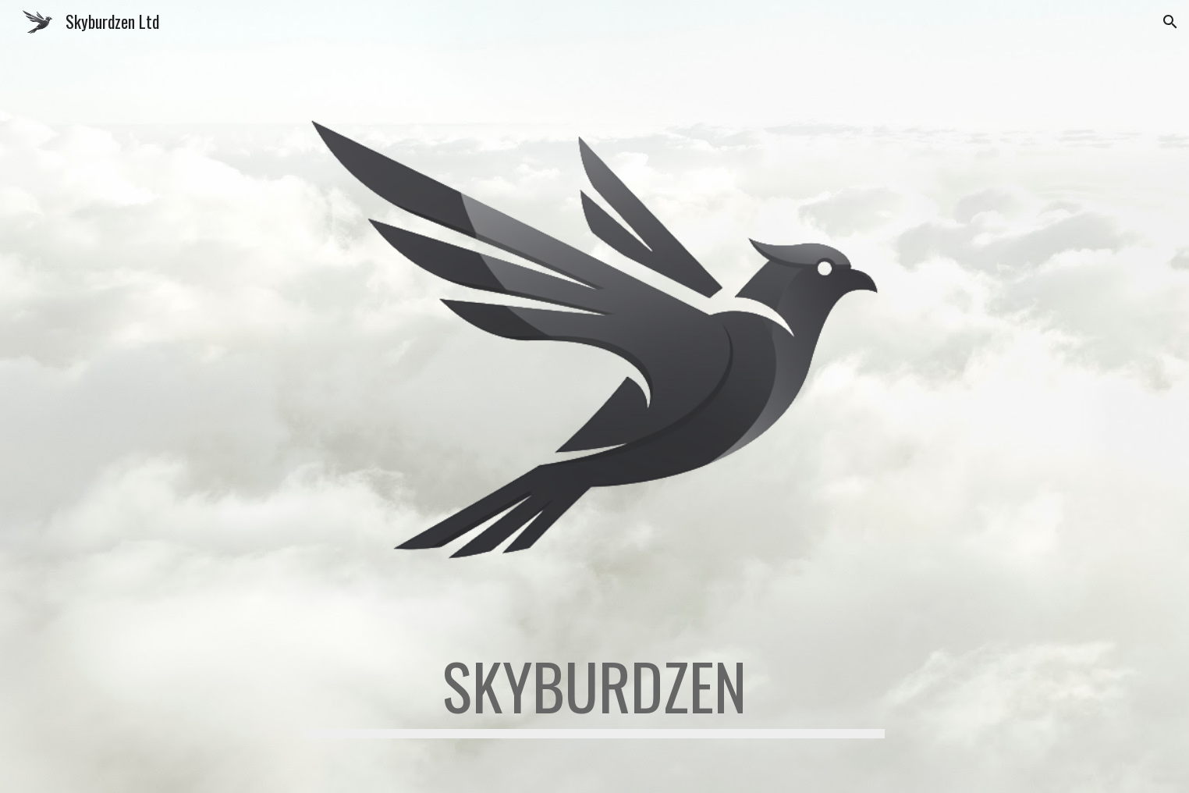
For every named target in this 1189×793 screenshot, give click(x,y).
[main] (594, 693)
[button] (1170, 22)
